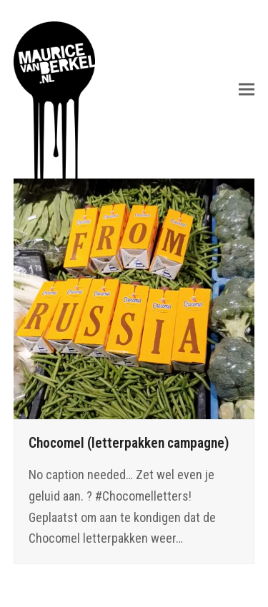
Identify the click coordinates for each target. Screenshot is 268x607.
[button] (246, 89)
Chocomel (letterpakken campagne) (129, 443)
